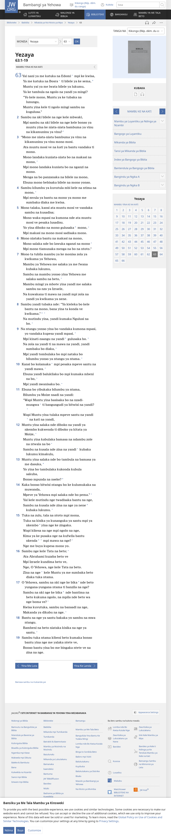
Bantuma (47, 773)
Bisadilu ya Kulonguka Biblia (24, 747)
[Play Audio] (147, 22)
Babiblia (25, 22)
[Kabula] (154, 22)
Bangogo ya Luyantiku (127, 134)
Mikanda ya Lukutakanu (55, 759)
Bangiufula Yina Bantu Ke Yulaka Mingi (88, 737)
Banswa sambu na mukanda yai (30, 682)
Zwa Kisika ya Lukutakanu (143, 729)
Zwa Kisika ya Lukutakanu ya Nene (117, 738)
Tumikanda (48, 736)
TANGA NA (119, 31)
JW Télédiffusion (51, 778)
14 (18, 484)
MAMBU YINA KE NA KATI (126, 204)
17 (18, 582)
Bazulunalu (48, 754)
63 (18, 75)
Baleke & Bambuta (20, 762)
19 (18, 637)
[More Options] (161, 22)
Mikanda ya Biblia (125, 142)
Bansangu (80, 720)
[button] (68, 14)
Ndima (9, 830)
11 (18, 389)
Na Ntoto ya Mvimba (86, 789)
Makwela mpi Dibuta (21, 757)
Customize (34, 830)
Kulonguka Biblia (19, 743)
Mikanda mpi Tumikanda (55, 731)
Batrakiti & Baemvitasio (54, 741)
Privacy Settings (109, 821)
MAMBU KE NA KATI (139, 111)
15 (18, 515)
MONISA (22, 41)
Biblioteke (11, 22)
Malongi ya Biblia (19, 720)
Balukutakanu (82, 761)
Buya (20, 830)
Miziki (46, 788)
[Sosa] (137, 5)
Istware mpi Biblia (19, 781)
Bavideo (47, 783)
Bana (13, 767)
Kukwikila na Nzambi (21, 772)
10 (18, 364)
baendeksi (48, 769)
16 (18, 551)
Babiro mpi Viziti (83, 756)
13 (18, 459)
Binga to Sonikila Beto (86, 751)
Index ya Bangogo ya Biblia (130, 159)
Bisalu (78, 776)
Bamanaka (48, 764)
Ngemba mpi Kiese (20, 752)
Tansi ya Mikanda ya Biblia (130, 151)
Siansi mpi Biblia (19, 777)
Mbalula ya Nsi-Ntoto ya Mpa (48, 22)
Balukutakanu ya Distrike (88, 771)
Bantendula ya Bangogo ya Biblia (134, 168)
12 (18, 424)
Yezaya (71, 22)
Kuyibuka (80, 766)
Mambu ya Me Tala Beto (87, 729)
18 (18, 617)
